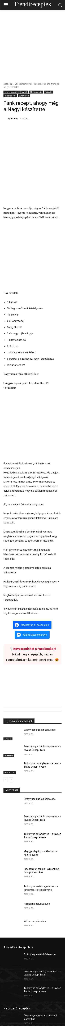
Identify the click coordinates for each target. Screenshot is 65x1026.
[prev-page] (5, 761)
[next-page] (11, 761)
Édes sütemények (23, 83)
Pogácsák (48, 92)
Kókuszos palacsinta (35, 902)
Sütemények (24, 95)
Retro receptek (10, 95)
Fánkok (24, 92)
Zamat (14, 118)
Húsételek (9, 737)
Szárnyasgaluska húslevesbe (40, 711)
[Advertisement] (32, 44)
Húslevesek (10, 754)
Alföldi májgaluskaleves (37, 885)
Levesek (8, 720)
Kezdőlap (8, 83)
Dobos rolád (30, 1013)
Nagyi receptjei (36, 92)
